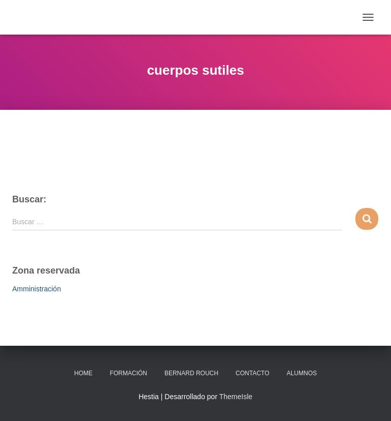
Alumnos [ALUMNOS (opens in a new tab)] (302, 373)
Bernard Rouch (191, 373)
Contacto (252, 373)
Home (83, 373)
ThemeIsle (235, 397)
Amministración (36, 289)
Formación (128, 373)
